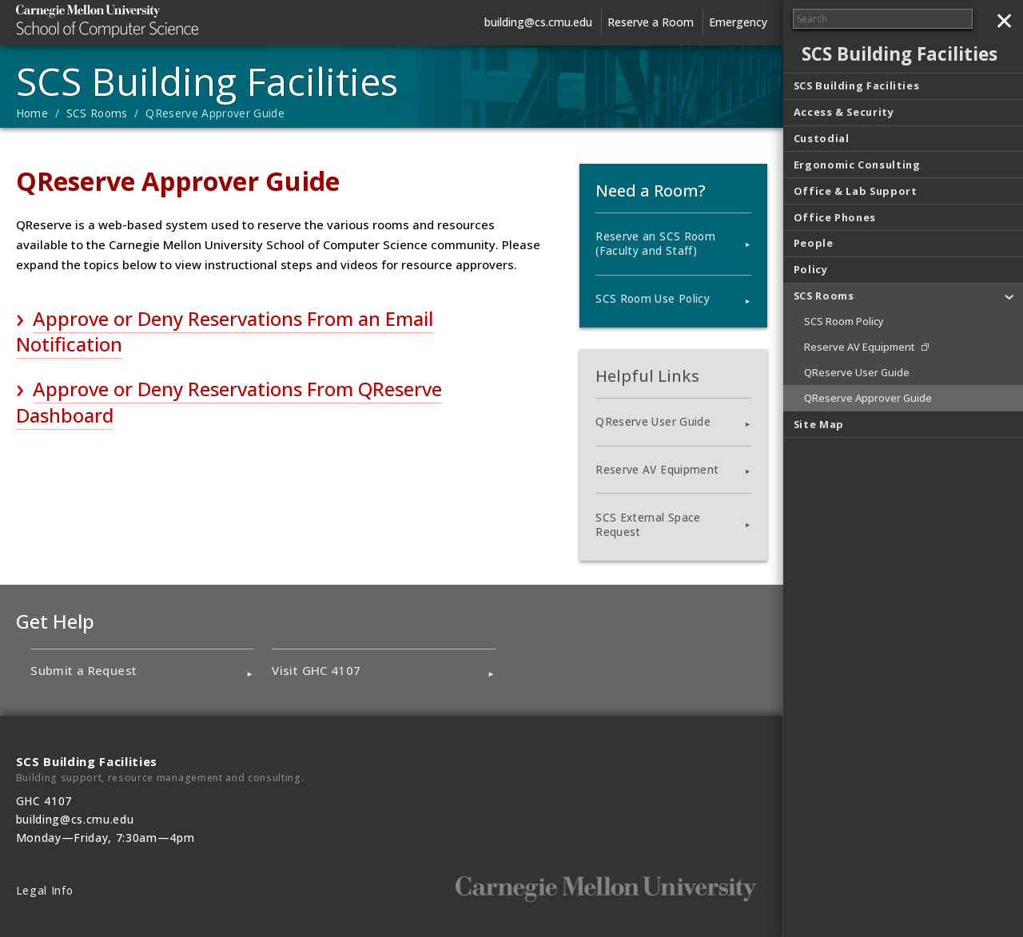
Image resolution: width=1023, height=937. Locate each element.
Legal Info (45, 890)
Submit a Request (83, 670)
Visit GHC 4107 (316, 670)
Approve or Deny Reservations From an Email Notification (224, 331)
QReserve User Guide (652, 422)
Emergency (738, 22)
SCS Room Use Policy (652, 299)
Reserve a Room (650, 22)
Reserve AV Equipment (656, 470)
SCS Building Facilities (207, 81)
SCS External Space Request (647, 524)
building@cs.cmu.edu (538, 22)
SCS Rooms (97, 113)
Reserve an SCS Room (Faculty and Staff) (655, 243)
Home (32, 113)
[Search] (883, 19)
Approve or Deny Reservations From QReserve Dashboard (229, 401)
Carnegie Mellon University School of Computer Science (136, 21)
